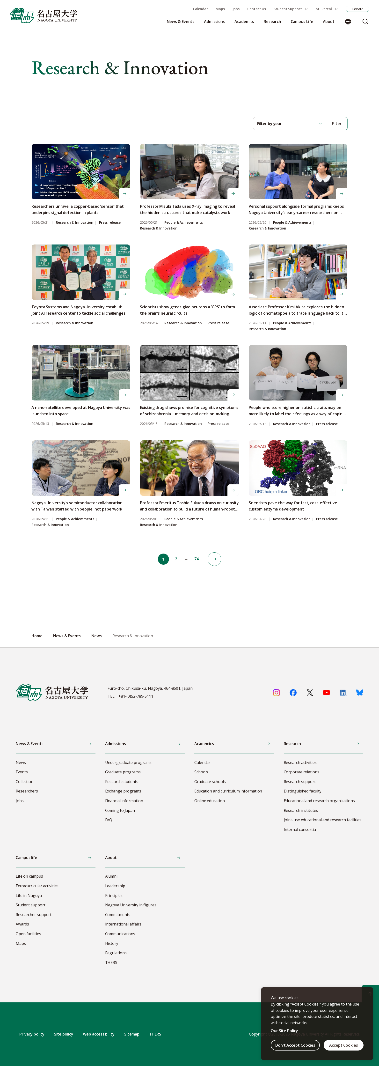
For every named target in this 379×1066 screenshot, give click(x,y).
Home (37, 636)
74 (197, 559)
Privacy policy (31, 1034)
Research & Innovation (74, 223)
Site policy (63, 1034)
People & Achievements (183, 223)
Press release (110, 223)
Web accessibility (99, 1034)
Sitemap (131, 1034)
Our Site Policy (284, 1030)
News (96, 636)
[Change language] (348, 21)
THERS (155, 1034)
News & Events (67, 636)
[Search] (365, 21)
